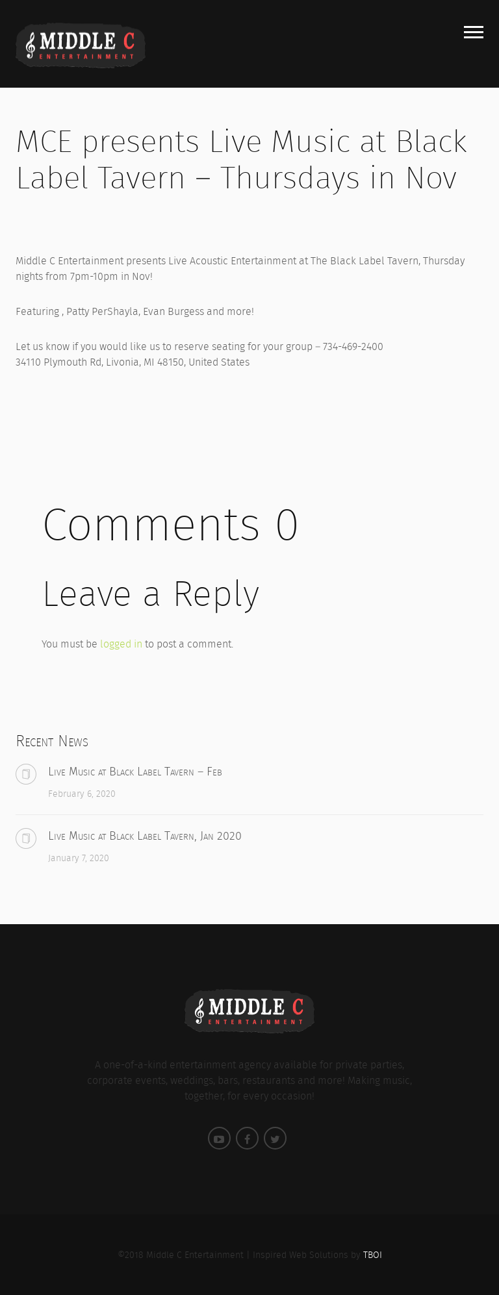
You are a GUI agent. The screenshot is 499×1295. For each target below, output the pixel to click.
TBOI (372, 1254)
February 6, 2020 (82, 793)
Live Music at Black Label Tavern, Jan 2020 (145, 836)
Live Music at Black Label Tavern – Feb (135, 771)
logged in (121, 643)
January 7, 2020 (78, 857)
